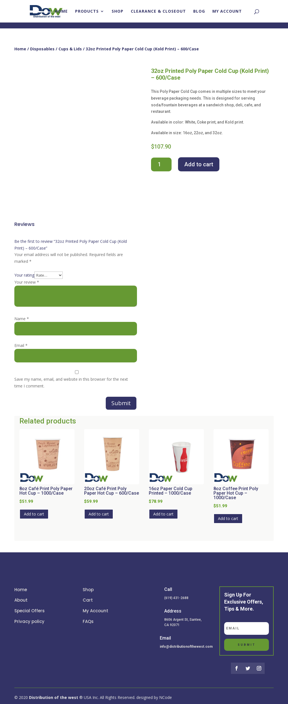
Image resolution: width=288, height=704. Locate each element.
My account (227, 11)
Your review (26, 282)
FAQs (88, 621)
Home (61, 11)
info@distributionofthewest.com (186, 647)
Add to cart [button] (34, 514)
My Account (95, 611)
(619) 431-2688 (176, 598)
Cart (88, 600)
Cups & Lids (70, 48)
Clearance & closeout (158, 11)
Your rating (24, 275)
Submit (121, 403)
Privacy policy (29, 621)
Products (87, 11)
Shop (117, 11)
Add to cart (198, 164)
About (21, 600)
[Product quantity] (161, 164)
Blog (199, 11)
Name (21, 318)
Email (21, 345)
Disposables (42, 48)
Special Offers (29, 611)
